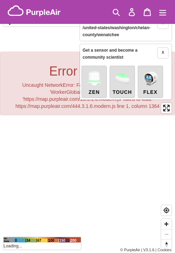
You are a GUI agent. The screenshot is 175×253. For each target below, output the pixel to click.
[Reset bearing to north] (166, 244)
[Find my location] (166, 210)
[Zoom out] (166, 234)
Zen (94, 71)
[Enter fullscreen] (166, 97)
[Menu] (162, 12)
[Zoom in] (166, 224)
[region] (87, 126)
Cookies (164, 250)
